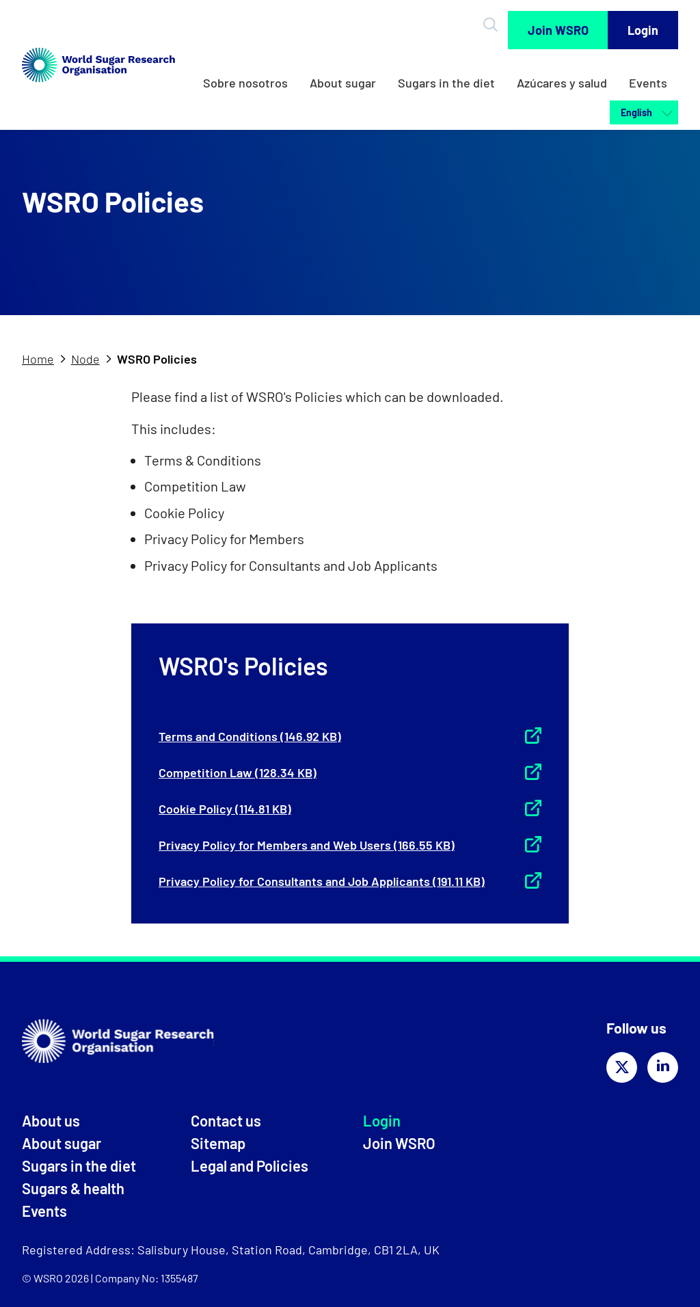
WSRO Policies (157, 358)
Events (648, 82)
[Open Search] (492, 24)
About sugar (343, 82)
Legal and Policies (249, 1165)
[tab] (45, 359)
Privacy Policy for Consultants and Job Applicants (322, 881)
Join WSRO (558, 30)
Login (643, 30)
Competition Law (238, 772)
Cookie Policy (225, 808)
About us (51, 1120)
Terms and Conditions (250, 736)
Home (38, 358)
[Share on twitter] (621, 1067)
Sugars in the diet (446, 82)
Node (85, 358)
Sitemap (218, 1143)
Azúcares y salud (562, 82)
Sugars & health (73, 1188)
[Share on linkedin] (662, 1067)
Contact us (226, 1120)
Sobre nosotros (245, 82)
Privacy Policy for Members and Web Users (307, 844)
